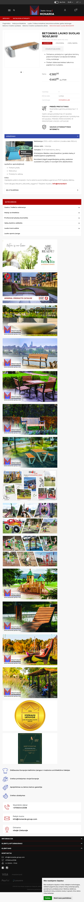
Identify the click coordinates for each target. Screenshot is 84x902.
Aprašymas (10, 136)
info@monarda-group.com (25, 819)
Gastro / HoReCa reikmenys (15, 207)
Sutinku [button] (47, 898)
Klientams (6, 848)
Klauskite (47, 43)
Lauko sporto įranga (12, 233)
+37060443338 (20, 808)
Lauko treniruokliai (11, 228)
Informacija (7, 839)
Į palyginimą (60, 43)
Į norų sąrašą (72, 43)
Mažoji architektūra (11, 212)
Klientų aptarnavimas (12, 843)
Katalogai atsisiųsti (21, 18)
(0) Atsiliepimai (12, 190)
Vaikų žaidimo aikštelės (13, 223)
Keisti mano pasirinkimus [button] (62, 898)
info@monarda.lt (59, 184)
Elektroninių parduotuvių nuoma (37, 889)
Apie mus (6, 18)
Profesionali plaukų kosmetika (16, 218)
